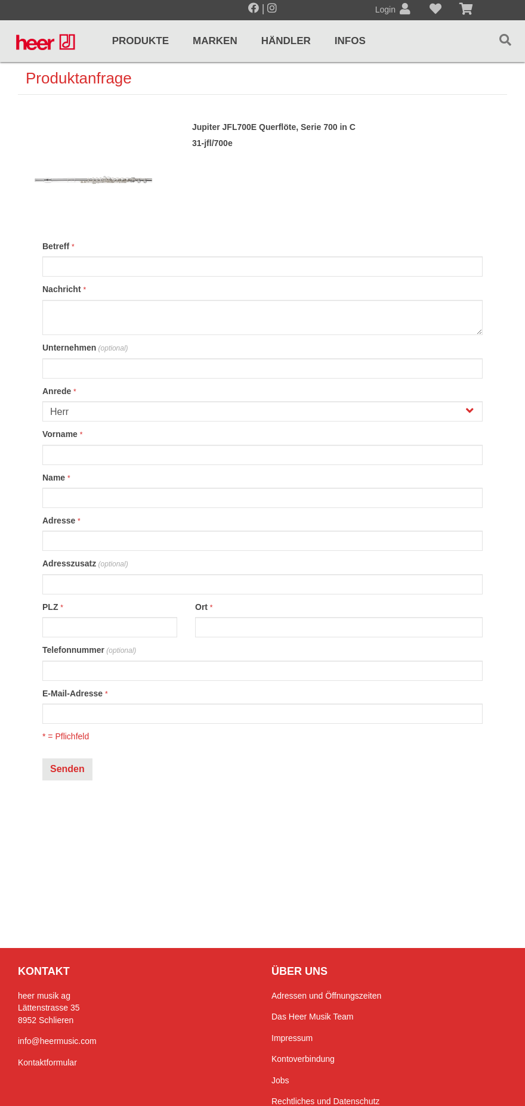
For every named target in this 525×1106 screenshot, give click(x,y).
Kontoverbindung (303, 1059)
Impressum (292, 1038)
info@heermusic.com (57, 1041)
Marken (215, 41)
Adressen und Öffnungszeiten (326, 995)
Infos (350, 41)
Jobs (280, 1080)
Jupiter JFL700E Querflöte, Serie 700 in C (274, 127)
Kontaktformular (47, 1062)
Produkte (140, 41)
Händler (286, 41)
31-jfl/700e (212, 143)
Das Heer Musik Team (312, 1016)
